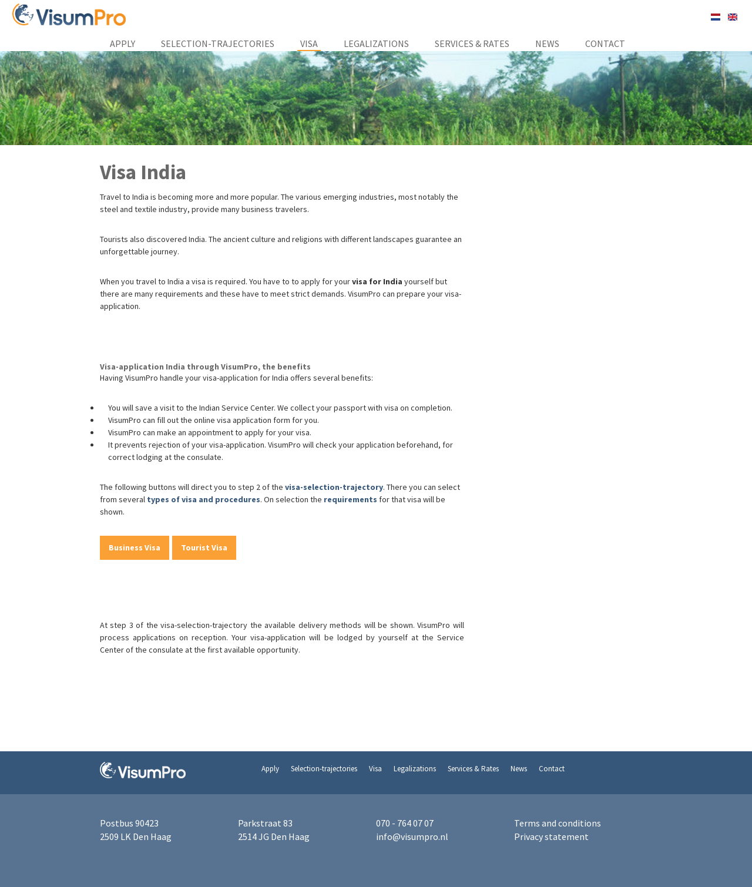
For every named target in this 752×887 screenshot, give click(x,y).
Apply (122, 43)
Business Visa (134, 547)
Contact (605, 43)
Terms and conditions (557, 823)
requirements (351, 499)
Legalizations (376, 43)
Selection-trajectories (217, 43)
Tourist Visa (204, 547)
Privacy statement (551, 836)
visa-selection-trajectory (334, 487)
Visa (309, 43)
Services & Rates (472, 43)
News (547, 43)
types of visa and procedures (203, 499)
